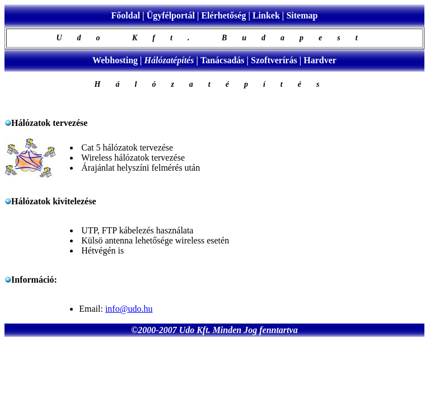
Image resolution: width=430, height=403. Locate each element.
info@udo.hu (129, 308)
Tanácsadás (222, 60)
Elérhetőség (223, 15)
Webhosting (115, 60)
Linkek (266, 15)
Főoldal (126, 15)
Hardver (319, 60)
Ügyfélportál (171, 15)
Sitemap (301, 15)
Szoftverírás (274, 60)
